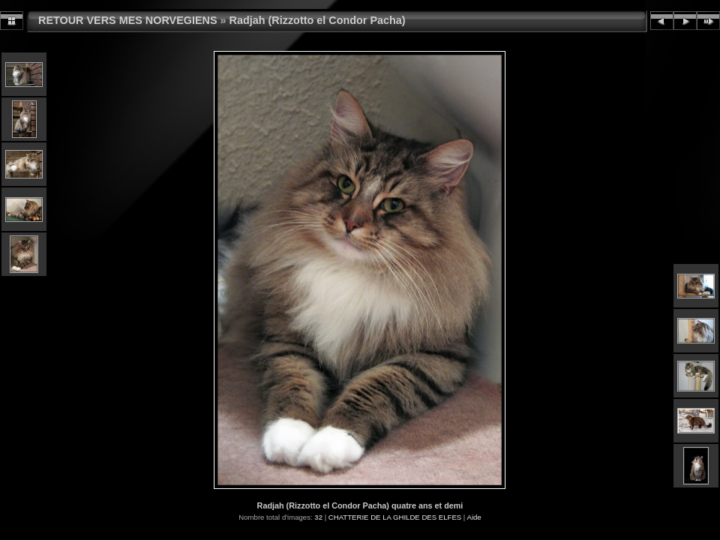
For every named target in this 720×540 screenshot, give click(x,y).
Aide (473, 517)
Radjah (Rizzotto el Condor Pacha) (318, 20)
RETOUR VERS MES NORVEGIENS (128, 20)
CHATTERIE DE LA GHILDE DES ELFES (394, 517)
